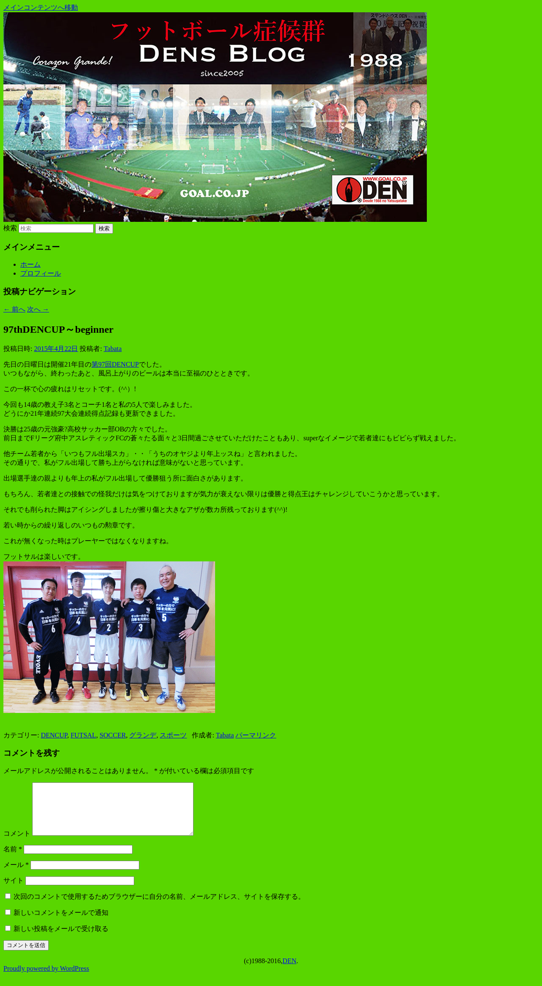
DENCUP (54, 735)
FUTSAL (83, 735)
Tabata (113, 348)
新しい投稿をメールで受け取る (61, 938)
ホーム (30, 264)
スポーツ (173, 735)
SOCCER (113, 735)
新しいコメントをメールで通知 (61, 922)
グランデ (142, 735)
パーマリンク (255, 735)
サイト (13, 890)
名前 (12, 859)
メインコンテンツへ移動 (40, 7)
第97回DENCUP (115, 364)
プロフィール (40, 273)
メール (16, 874)
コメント (16, 843)
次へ (38, 309)
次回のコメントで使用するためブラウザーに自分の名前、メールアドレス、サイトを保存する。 (159, 906)
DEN (289, 971)
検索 (10, 228)
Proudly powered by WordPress (46, 978)
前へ (14, 309)
